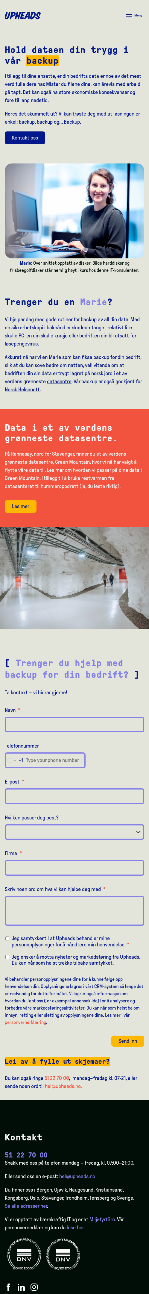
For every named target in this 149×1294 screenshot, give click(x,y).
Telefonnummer (22, 746)
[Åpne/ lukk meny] (134, 16)
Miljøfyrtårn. (102, 1219)
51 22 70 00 (57, 1078)
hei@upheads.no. (63, 1086)
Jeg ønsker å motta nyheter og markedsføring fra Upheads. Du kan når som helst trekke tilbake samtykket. (76, 960)
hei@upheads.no (77, 1176)
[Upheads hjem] (23, 15)
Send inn (127, 1041)
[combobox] (14, 760)
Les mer (20, 506)
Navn (12, 710)
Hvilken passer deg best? (32, 818)
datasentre (59, 381)
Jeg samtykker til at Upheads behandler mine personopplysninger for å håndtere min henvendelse (70, 941)
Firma (13, 853)
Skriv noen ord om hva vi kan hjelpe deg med (55, 889)
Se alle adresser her (26, 1206)
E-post (14, 782)
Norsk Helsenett (22, 390)
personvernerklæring (25, 1022)
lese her (75, 1228)
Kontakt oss (25, 138)
